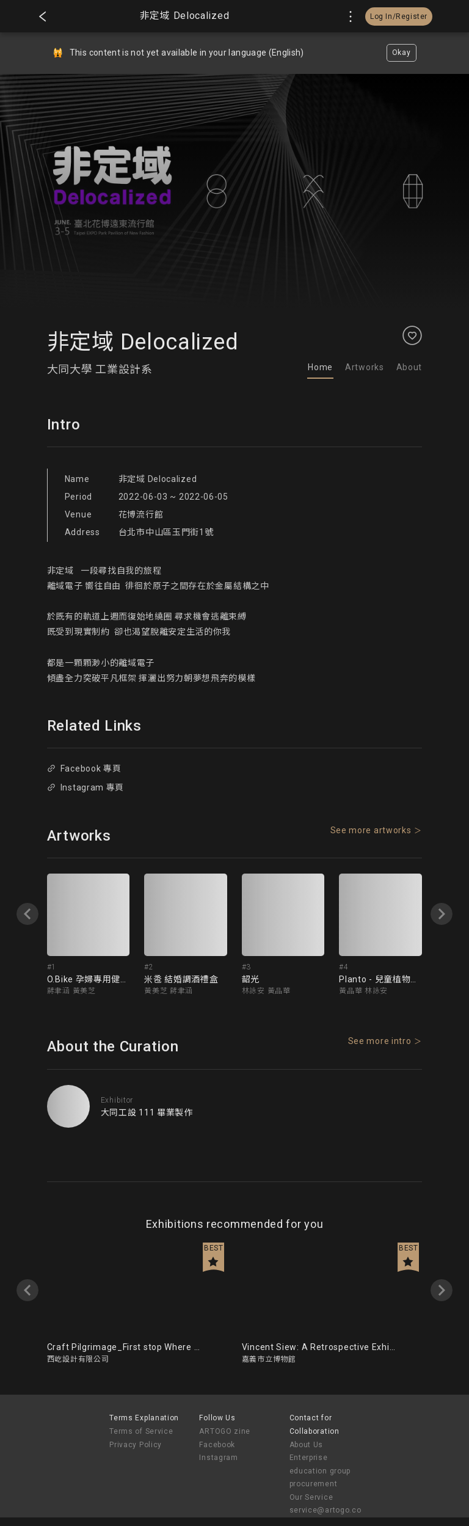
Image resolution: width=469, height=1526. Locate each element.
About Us (306, 1444)
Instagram (218, 1457)
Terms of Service (141, 1431)
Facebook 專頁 (84, 768)
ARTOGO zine (224, 1431)
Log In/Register (398, 16)
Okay (401, 52)
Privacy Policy (135, 1444)
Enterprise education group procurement (320, 1470)
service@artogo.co (325, 1510)
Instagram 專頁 (85, 787)
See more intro (380, 1041)
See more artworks (371, 830)
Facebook (217, 1444)
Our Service (311, 1497)
